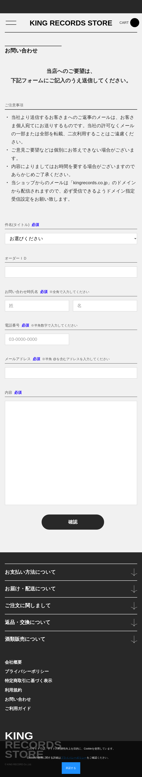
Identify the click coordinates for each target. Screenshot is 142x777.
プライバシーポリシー (74, 757)
